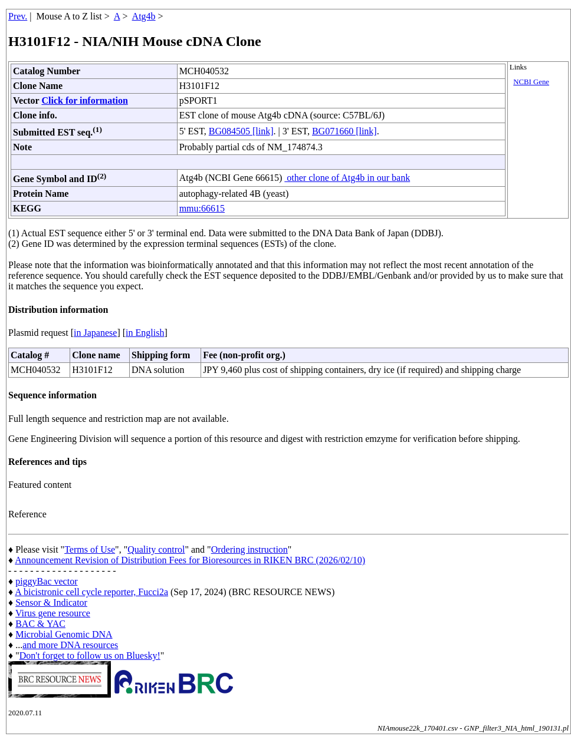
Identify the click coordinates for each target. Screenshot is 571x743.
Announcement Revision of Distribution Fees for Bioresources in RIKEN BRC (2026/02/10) (190, 560)
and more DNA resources (70, 645)
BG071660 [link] (344, 131)
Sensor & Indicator (51, 602)
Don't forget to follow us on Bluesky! (89, 655)
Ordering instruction (249, 549)
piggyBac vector (46, 581)
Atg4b (144, 16)
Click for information (84, 100)
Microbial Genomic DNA (63, 634)
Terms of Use (89, 549)
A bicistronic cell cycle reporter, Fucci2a (91, 592)
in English (145, 333)
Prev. (17, 16)
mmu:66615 (202, 208)
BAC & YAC (40, 624)
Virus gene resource (52, 613)
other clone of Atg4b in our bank (347, 178)
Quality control (156, 549)
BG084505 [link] (241, 131)
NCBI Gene (531, 82)
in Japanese (95, 333)
